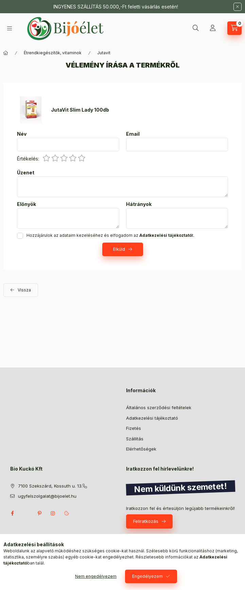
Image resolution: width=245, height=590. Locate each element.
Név (22, 134)
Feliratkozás (145, 521)
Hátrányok (139, 204)
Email (133, 134)
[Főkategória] (5, 53)
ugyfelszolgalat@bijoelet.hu (47, 496)
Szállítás (134, 438)
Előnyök (26, 204)
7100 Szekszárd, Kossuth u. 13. (50, 486)
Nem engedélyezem (96, 576)
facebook (12, 513)
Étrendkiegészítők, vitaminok (53, 52)
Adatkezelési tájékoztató (152, 418)
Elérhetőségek (141, 449)
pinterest (39, 513)
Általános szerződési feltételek (158, 407)
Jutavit (103, 52)
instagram (53, 513)
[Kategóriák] (9, 28)
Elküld (119, 249)
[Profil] (213, 28)
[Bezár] (237, 7)
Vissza (24, 289)
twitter (26, 513)
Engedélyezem (147, 576)
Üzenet (25, 172)
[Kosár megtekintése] (234, 28)
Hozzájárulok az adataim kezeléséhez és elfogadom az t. (110, 235)
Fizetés (133, 428)
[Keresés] (196, 28)
